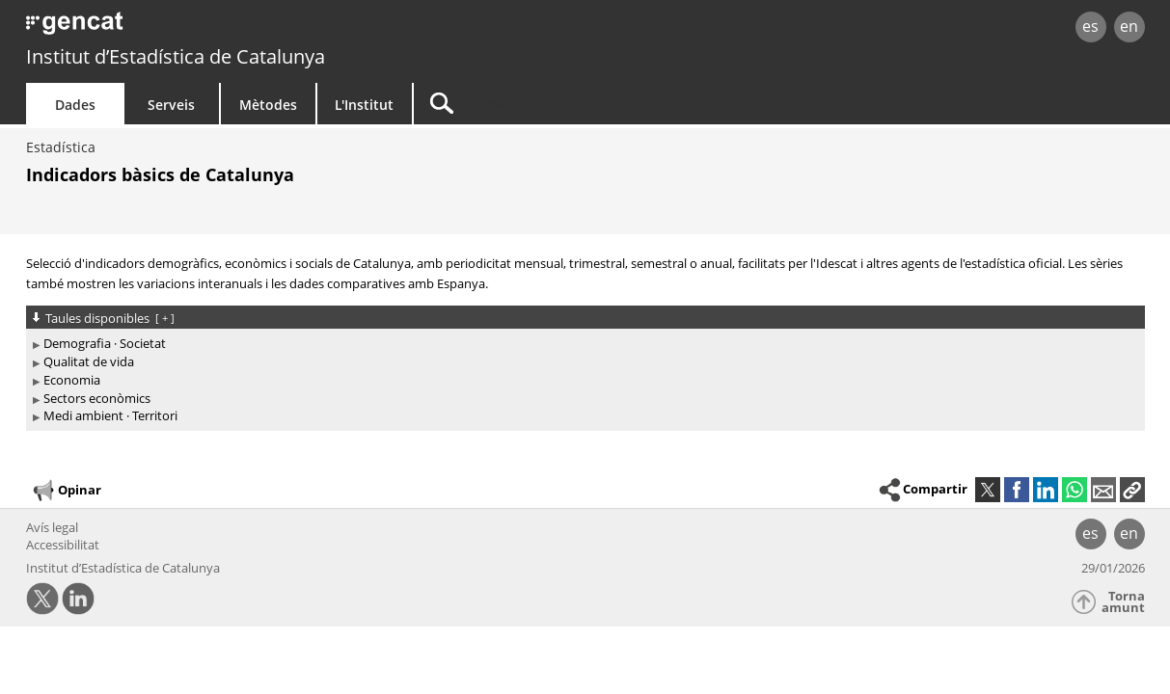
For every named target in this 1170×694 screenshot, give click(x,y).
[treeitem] (582, 343)
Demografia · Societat (104, 343)
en (1129, 26)
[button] (1132, 489)
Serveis (171, 104)
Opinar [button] (66, 490)
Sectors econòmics (96, 398)
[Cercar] (578, 103)
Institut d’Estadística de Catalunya (175, 56)
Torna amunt (1123, 602)
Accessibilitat (62, 544)
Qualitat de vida (88, 361)
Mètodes (268, 104)
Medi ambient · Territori (110, 415)
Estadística (60, 147)
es (1090, 26)
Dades (75, 104)
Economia (71, 379)
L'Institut (364, 104)
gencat (250, 28)
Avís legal (52, 527)
